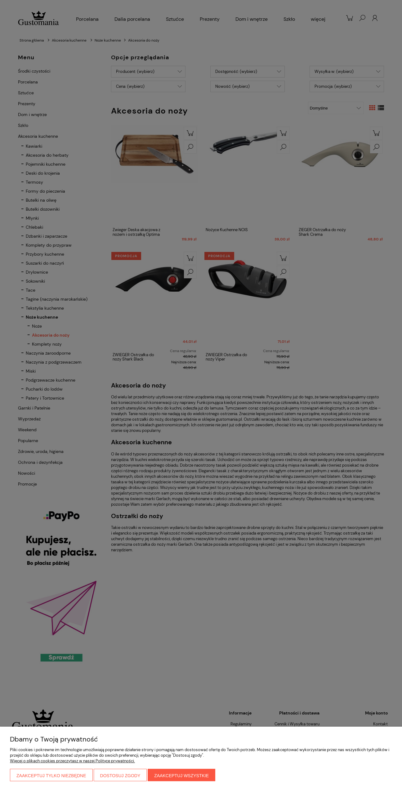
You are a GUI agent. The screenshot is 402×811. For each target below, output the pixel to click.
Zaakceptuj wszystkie (181, 775)
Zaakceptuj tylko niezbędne (51, 775)
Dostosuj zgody (120, 775)
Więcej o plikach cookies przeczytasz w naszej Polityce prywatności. (72, 761)
